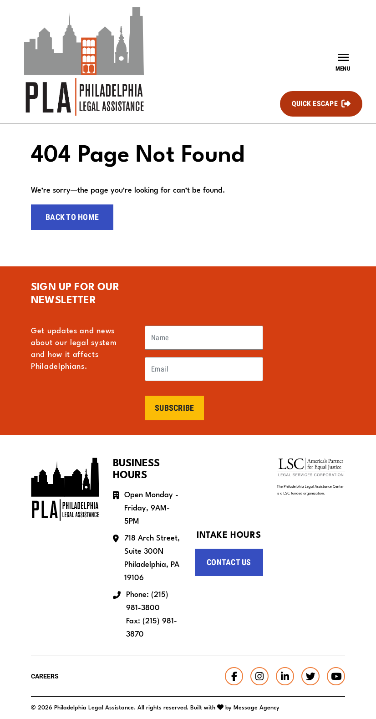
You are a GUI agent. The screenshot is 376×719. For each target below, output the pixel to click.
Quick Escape (315, 103)
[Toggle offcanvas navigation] (343, 61)
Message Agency (256, 708)
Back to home (72, 217)
